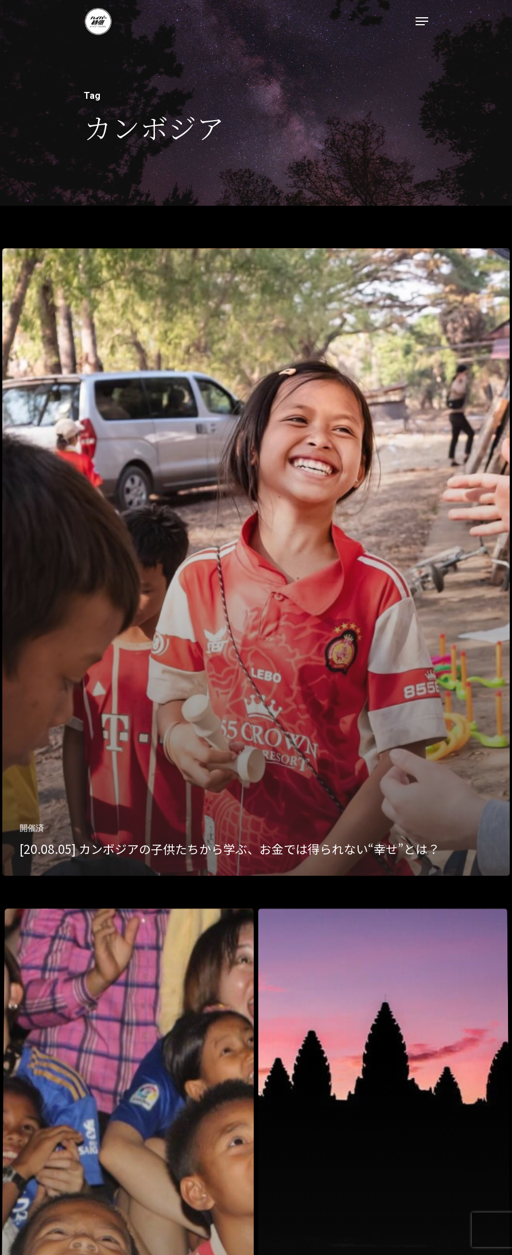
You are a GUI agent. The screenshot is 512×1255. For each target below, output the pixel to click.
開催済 (32, 828)
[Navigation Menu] (422, 21)
